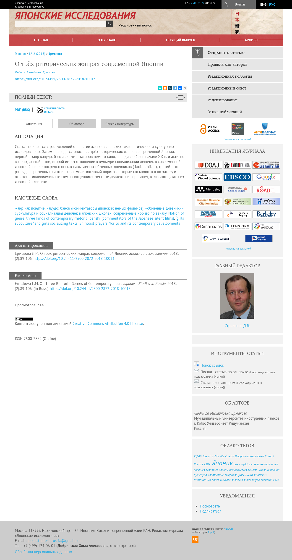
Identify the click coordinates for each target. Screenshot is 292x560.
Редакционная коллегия (230, 76)
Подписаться (210, 511)
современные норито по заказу (140, 213)
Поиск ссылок (212, 365)
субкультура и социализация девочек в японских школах (63, 213)
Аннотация (34, 124)
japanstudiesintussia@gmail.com (55, 540)
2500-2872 (198, 3)
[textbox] (60, 24)
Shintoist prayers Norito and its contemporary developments (129, 223)
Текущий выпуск (180, 40)
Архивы (251, 40)
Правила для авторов (227, 65)
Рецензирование (223, 100)
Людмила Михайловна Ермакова (35, 72)
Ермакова (55, 54)
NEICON (228, 528)
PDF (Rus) (22, 110)
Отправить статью (226, 53)
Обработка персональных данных (43, 551)
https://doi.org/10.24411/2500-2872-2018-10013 (74, 258)
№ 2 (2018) (37, 54)
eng (263, 4)
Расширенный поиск (135, 25)
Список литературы (119, 124)
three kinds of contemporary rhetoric (57, 218)
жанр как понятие (30, 208)
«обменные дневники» (164, 208)
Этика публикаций (225, 112)
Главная (41, 40)
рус (272, 4)
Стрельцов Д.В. (237, 325)
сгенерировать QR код (48, 110)
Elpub (211, 532)
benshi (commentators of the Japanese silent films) (131, 218)
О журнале (107, 40)
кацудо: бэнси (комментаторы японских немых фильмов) (95, 208)
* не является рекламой (237, 139)
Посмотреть (210, 506)
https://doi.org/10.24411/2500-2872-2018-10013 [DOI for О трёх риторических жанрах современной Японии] (55, 79)
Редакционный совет (227, 88)
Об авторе (76, 124)
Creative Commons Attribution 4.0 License (108, 323)
